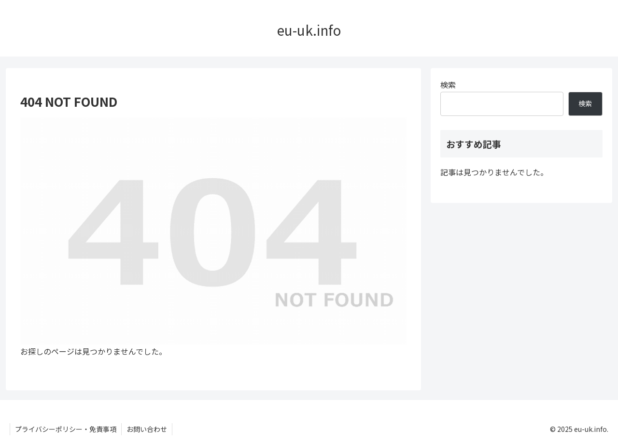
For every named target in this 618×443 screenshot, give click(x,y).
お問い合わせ (146, 429)
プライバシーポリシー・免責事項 (65, 429)
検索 (448, 84)
